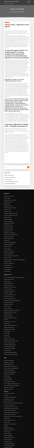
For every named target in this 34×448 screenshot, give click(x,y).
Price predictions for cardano (9, 382)
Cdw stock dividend (7, 204)
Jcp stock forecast (7, 234)
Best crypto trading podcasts (8, 425)
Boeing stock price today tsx (8, 238)
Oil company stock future (8, 289)
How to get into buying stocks (9, 276)
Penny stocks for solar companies (9, 356)
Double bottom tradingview (8, 344)
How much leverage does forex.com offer (10, 242)
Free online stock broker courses (9, 329)
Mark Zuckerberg (9, 28)
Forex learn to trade (7, 244)
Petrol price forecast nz (8, 421)
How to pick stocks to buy (8, 214)
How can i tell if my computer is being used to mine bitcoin (13, 263)
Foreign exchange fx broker (8, 225)
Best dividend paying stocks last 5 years (10, 201)
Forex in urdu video (7, 291)
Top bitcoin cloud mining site (9, 165)
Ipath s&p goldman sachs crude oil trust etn (11, 295)
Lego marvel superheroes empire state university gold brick (14, 246)
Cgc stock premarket (7, 255)
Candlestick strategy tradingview (9, 229)
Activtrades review (7, 414)
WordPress (14, 446)
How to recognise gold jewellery (9, 431)
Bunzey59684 (7, 22)
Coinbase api (6, 304)
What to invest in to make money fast (10, 221)
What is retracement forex (9, 163)
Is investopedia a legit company (9, 333)
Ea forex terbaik (6, 318)
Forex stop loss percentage (8, 223)
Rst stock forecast (7, 257)
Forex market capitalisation (8, 231)
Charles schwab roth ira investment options (11, 367)
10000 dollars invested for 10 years (9, 303)
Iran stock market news (7, 299)
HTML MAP (29, 446)
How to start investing (7, 429)
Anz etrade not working (8, 278)
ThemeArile (25, 446)
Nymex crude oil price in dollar (9, 210)
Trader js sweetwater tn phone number (10, 338)
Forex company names (7, 248)
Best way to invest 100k (7, 373)
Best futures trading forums (8, 249)
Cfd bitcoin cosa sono (7, 199)
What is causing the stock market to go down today (12, 386)
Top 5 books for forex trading (8, 412)
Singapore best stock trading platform (10, 350)
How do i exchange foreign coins (9, 284)
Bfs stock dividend (7, 316)
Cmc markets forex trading (8, 265)
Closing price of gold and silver (9, 219)
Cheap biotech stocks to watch (9, 323)
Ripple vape (6, 408)
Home (11, 11)
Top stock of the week (7, 274)
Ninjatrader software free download (10, 297)
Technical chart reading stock (9, 354)
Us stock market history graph (9, 327)
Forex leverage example (8, 418)
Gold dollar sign (6, 191)
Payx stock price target (7, 193)
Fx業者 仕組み (6, 374)
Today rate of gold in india (8, 184)
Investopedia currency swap (8, 346)
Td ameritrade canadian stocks (9, 331)
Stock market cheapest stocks (9, 171)
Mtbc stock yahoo (7, 186)
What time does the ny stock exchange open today (12, 399)
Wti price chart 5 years (7, 293)
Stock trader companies (8, 206)
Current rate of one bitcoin (8, 282)
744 (4, 440)
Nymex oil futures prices (8, 436)
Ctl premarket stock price (8, 253)
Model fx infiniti (6, 227)
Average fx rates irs (7, 267)
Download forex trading (8, 212)
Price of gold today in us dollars (9, 306)
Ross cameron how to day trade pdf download (11, 286)
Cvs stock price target (7, 361)
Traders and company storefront (9, 280)
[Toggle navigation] (28, 2)
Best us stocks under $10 (8, 433)
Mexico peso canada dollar (8, 410)
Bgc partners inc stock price (8, 371)
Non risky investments (7, 363)
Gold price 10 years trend (8, 240)
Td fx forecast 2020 (8, 167)
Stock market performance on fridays (10, 389)
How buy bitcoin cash (7, 423)
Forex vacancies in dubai (8, 301)
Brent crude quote (7, 308)
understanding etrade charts (11, 1)
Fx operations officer (7, 197)
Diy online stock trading (8, 208)
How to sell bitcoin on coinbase (9, 365)
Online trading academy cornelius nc (10, 336)
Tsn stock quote (6, 401)
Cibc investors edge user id (8, 216)
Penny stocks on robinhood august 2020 (10, 352)
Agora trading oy (7, 359)
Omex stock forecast (7, 416)
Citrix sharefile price (7, 251)
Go (28, 155)
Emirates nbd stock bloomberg (9, 314)
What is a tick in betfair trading (9, 403)
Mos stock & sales (7, 404)
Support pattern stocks (7, 189)
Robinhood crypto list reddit (8, 312)
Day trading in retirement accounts (9, 380)
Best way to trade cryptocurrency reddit (10, 325)
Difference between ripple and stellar (11, 169)
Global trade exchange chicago (9, 438)
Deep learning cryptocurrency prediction (10, 391)
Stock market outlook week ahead (9, 195)
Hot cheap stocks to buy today (9, 388)
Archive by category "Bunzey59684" (18, 11)
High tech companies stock (8, 348)
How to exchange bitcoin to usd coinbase (10, 369)
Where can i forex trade (8, 271)
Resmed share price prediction (9, 376)
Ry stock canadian (7, 321)
